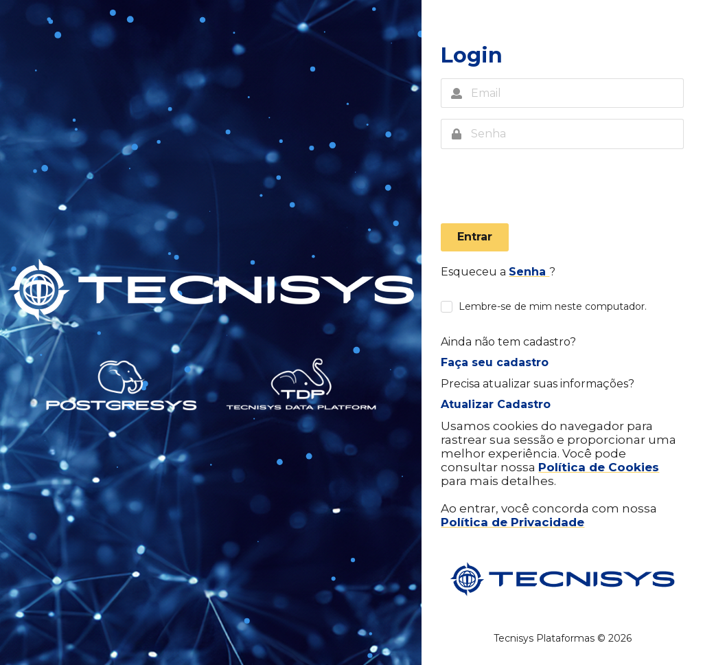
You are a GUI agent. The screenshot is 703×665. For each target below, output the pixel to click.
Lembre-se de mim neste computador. (553, 307)
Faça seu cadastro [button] (495, 362)
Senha (529, 271)
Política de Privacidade (512, 522)
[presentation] (545, 189)
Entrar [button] (474, 236)
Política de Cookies (598, 467)
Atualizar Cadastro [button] (496, 404)
